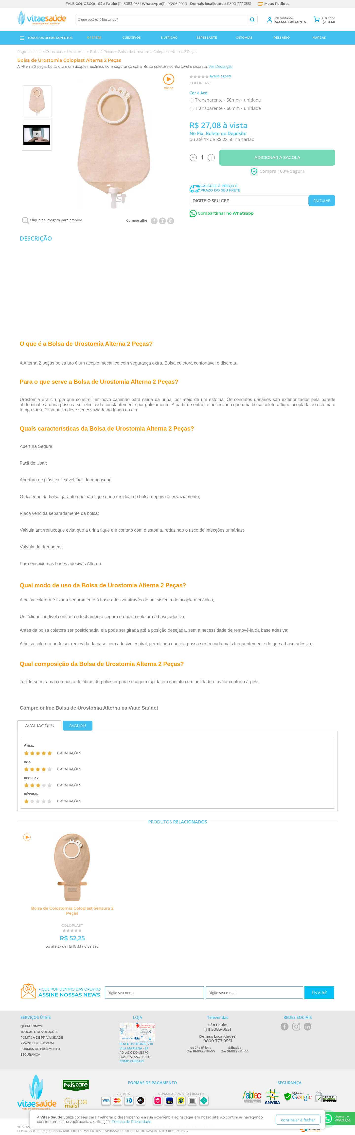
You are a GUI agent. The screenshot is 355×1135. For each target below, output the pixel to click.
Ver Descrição (220, 66)
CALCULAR (321, 200)
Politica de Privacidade (131, 1121)
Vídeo (168, 82)
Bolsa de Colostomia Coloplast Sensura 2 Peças (70, 911)
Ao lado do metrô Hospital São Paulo (137, 1052)
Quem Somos (31, 1026)
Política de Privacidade (41, 1037)
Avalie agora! (220, 76)
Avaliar (77, 725)
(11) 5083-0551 (129, 3)
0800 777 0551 (239, 3)
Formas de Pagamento (40, 1049)
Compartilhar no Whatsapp (222, 213)
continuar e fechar (298, 1120)
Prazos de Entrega (37, 1043)
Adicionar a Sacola (277, 157)
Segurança (30, 1054)
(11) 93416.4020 (174, 3)
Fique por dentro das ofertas (69, 992)
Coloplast (200, 83)
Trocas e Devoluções (39, 1032)
